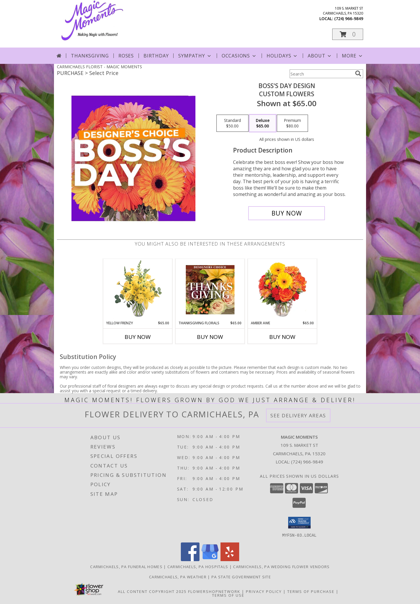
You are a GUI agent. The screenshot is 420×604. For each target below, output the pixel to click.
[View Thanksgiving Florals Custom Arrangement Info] (210, 289)
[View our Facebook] (190, 559)
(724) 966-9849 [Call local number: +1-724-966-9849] (348, 18)
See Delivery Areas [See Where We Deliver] (298, 415)
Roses (126, 55)
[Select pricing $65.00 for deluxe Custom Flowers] (263, 123)
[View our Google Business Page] (210, 559)
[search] (358, 73)
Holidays (282, 55)
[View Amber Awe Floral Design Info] (282, 289)
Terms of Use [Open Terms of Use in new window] (228, 595)
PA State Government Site (241, 576)
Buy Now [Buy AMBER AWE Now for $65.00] (282, 337)
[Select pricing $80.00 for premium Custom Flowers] (292, 123)
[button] (347, 34)
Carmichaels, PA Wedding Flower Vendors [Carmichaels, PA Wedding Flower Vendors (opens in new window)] (281, 566)
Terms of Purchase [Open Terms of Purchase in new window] (311, 591)
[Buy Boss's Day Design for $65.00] (286, 213)
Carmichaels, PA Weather (177, 576)
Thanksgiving (90, 55)
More (352, 55)
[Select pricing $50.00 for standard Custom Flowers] (232, 123)
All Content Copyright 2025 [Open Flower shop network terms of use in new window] (152, 591)
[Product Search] (321, 74)
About (320, 55)
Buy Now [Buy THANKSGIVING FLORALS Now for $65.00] (210, 337)
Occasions (239, 55)
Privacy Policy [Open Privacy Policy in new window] (264, 591)
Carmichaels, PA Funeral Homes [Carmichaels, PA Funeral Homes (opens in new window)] (126, 566)
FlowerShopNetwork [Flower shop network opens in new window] (214, 591)
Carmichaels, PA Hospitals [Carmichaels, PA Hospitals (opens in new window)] (197, 566)
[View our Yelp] (229, 559)
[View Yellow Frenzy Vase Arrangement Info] (137, 289)
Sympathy (195, 55)
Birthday (156, 55)
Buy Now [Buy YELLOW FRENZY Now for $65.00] (138, 337)
